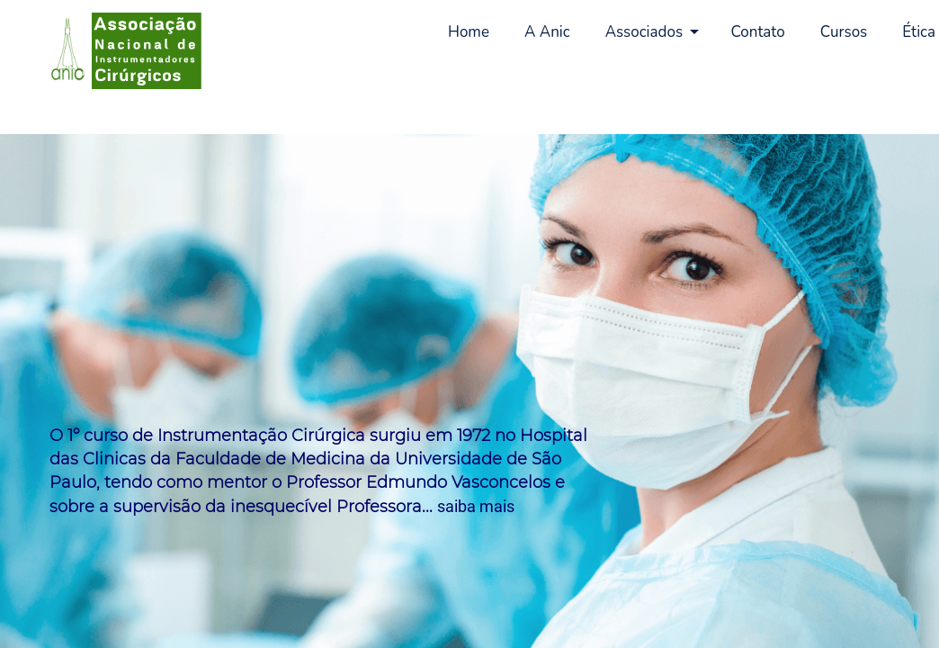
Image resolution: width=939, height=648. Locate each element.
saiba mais (475, 506)
